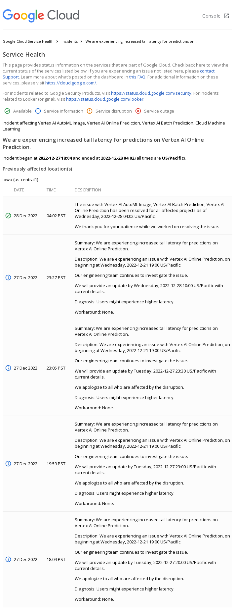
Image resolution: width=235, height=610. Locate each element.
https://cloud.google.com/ (70, 83)
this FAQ (137, 77)
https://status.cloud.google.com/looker (104, 99)
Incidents (69, 41)
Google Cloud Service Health (28, 41)
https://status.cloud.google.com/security (151, 93)
